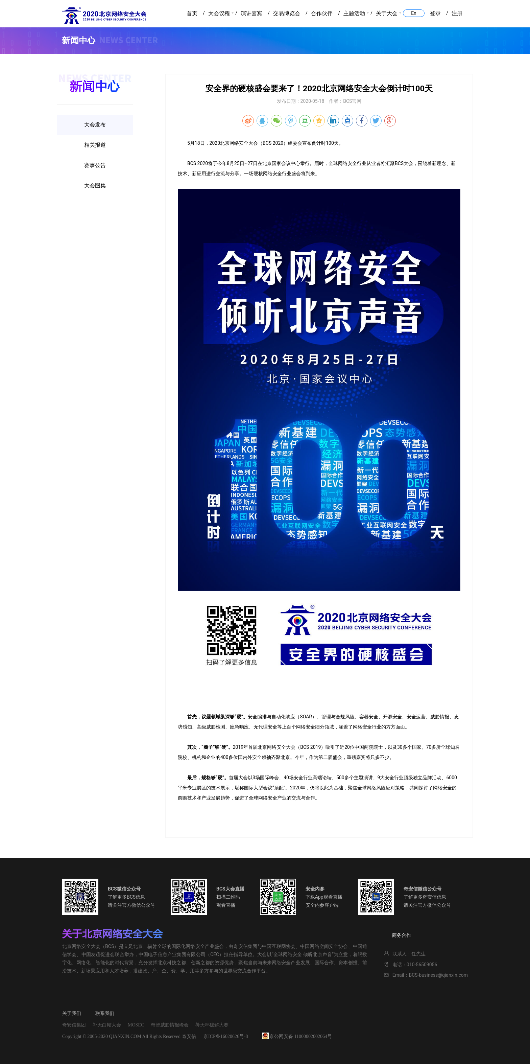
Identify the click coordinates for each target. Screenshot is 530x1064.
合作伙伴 (322, 13)
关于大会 (386, 13)
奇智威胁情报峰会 (170, 1024)
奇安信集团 (74, 1024)
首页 (192, 13)
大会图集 (95, 185)
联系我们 (104, 1013)
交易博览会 (286, 13)
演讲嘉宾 (251, 13)
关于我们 (71, 1013)
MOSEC (136, 1024)
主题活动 (354, 13)
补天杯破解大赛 (211, 1024)
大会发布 (95, 124)
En (413, 13)
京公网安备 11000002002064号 (300, 1036)
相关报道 (95, 145)
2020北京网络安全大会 (104, 15)
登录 (435, 13)
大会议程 (219, 13)
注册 (457, 13)
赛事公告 (95, 165)
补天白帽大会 (107, 1024)
